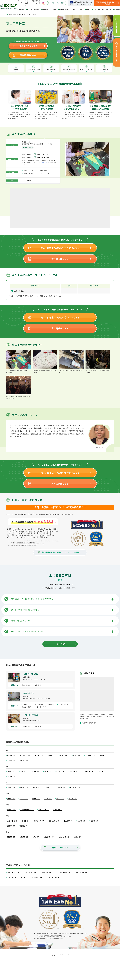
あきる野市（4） (25, 755)
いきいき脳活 (29, 173)
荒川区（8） (52, 755)
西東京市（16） (43, 810)
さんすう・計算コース (64, 872)
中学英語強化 (39, 704)
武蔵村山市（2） (64, 837)
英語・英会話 (29, 170)
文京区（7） (24, 826)
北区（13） (24, 771)
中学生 (88, 9)
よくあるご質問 (26, 3)
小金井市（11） (74, 771)
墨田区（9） (62, 788)
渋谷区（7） (24, 788)
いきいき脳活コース (37, 877)
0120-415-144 (44, 162)
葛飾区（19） (11, 771)
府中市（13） (11, 826)
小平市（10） (102, 771)
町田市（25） (11, 837)
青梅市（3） (104, 755)
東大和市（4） (68, 821)
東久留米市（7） (39, 821)
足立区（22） (39, 755)
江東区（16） (60, 771)
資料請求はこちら (60, 258)
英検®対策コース (47, 872)
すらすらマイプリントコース (16, 877)
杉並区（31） (49, 788)
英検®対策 (44, 170)
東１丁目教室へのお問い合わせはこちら (60, 247)
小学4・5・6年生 (78, 9)
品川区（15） (11, 788)
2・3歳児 (45, 9)
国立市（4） (48, 771)
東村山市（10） (54, 821)
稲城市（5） (77, 755)
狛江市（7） (11, 776)
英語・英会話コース (13, 872)
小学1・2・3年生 (64, 9)
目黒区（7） (78, 837)
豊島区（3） (73, 799)
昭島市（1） (11, 755)
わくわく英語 (45, 173)
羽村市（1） (26, 821)
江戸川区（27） (90, 755)
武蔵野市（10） (49, 837)
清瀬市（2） (36, 771)
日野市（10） (81, 821)
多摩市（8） (36, 799)
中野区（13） (11, 810)
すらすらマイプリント (43, 707)
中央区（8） (48, 799)
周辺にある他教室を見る (89, 723)
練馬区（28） (57, 810)
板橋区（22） (64, 755)
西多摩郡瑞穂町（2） (27, 810)
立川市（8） (24, 799)
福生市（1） (95, 821)
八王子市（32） (12, 821)
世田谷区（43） (75, 788)
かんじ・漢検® (27, 707)
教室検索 (21, 9)
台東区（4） (11, 799)
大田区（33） (24, 760)
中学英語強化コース (31, 872)
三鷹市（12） (24, 837)
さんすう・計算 (63, 704)
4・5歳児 (53, 9)
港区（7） (36, 837)
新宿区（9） (37, 788)
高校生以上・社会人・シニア (102, 9)
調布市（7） (60, 799)
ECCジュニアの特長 (33, 9)
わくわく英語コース (54, 877)
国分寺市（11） (89, 771)
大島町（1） (11, 760)
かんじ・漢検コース (82, 872)
